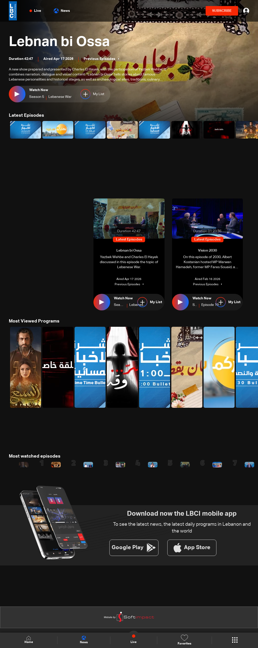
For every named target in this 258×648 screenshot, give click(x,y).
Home (28, 640)
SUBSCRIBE (222, 11)
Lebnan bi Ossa (60, 42)
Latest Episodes (26, 115)
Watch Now (38, 90)
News (62, 10)
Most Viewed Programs (34, 321)
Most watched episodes (34, 456)
